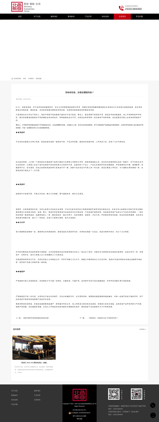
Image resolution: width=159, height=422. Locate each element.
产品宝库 (88, 16)
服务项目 (54, 16)
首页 (20, 16)
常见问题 (139, 16)
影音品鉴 (38, 78)
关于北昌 (37, 16)
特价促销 (105, 16)
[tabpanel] (79, 48)
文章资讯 (122, 16)
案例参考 (71, 16)
